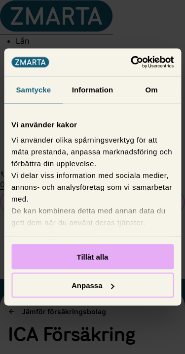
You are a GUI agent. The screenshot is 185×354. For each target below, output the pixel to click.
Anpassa (93, 285)
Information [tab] (92, 89)
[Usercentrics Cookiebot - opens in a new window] (132, 62)
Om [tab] (152, 89)
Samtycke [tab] (33, 89)
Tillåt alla (93, 256)
